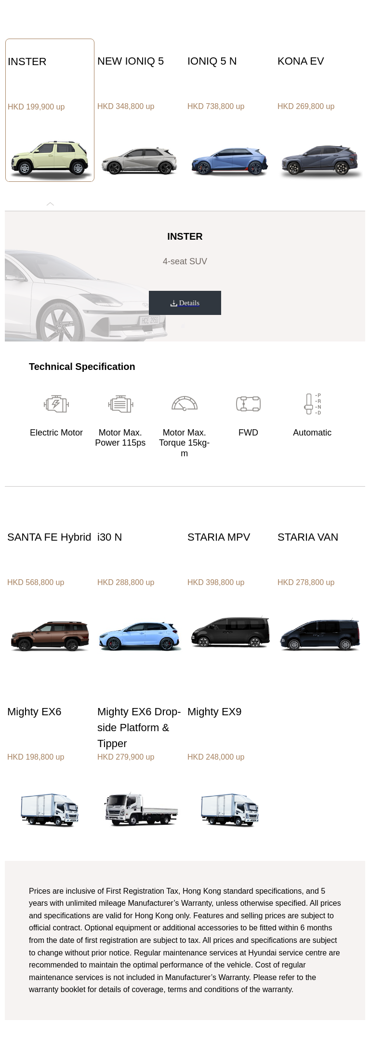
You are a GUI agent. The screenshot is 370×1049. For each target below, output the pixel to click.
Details (185, 303)
